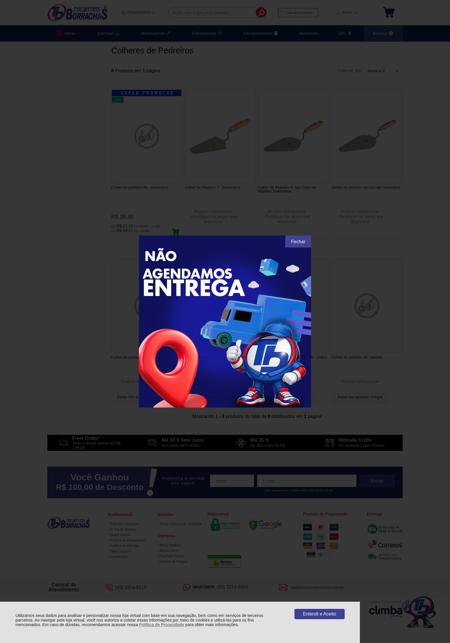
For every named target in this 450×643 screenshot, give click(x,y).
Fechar (298, 241)
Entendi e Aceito (319, 613)
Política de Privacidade (161, 624)
